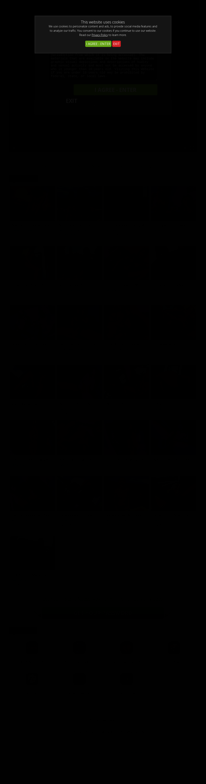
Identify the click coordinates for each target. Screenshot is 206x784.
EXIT (116, 44)
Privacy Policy (100, 35)
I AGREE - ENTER (98, 44)
